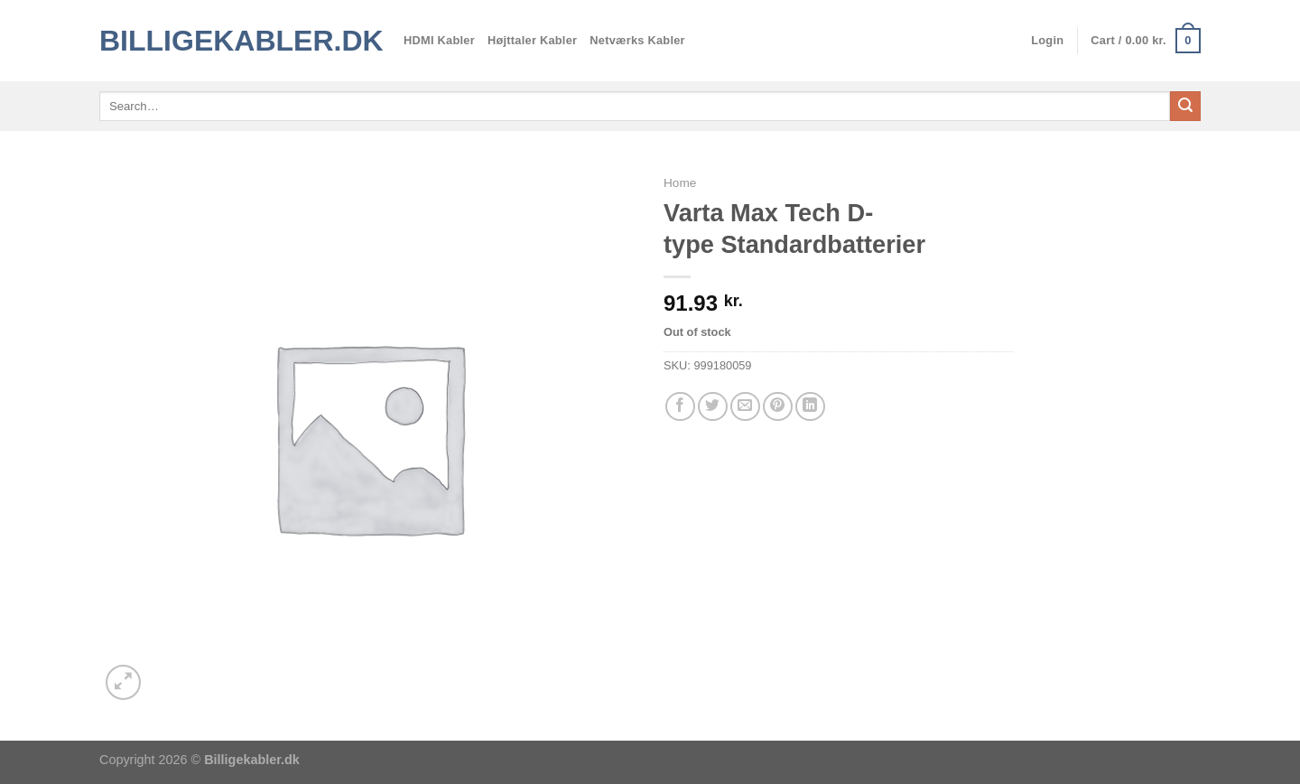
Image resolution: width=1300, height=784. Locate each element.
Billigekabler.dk (237, 40)
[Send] (1185, 106)
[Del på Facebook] (680, 407)
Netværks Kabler (637, 40)
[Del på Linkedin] (810, 407)
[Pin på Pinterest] (778, 407)
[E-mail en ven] (745, 407)
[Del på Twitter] (713, 407)
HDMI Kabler (439, 40)
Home (680, 183)
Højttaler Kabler (532, 40)
